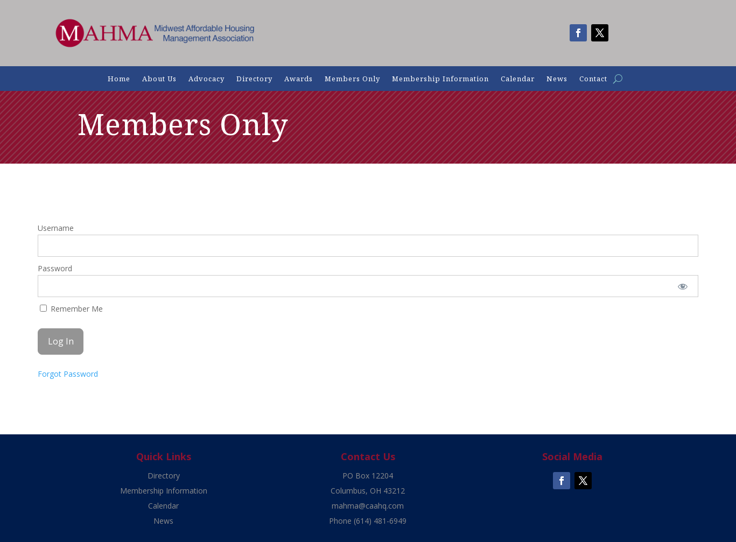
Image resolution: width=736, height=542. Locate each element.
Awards (298, 79)
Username (56, 228)
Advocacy (206, 79)
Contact (593, 79)
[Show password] (683, 286)
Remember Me (71, 309)
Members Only (352, 79)
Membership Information (440, 79)
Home (119, 79)
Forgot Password (68, 374)
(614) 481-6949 (380, 521)
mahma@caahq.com (368, 506)
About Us (159, 79)
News (556, 79)
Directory (254, 79)
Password (55, 268)
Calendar (518, 79)
